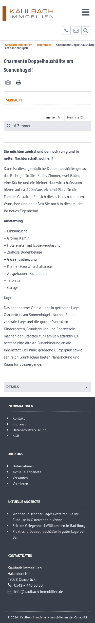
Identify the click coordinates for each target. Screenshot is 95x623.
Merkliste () (75, 117)
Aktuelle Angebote (27, 471)
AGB (16, 435)
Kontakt (19, 418)
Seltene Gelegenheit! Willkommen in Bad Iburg (49, 525)
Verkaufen (20, 477)
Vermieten (20, 483)
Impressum (21, 424)
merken (53, 117)
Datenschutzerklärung (30, 429)
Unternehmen (23, 466)
